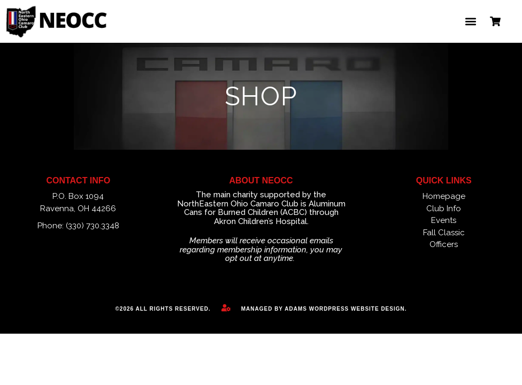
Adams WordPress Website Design (344, 309)
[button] (470, 21)
